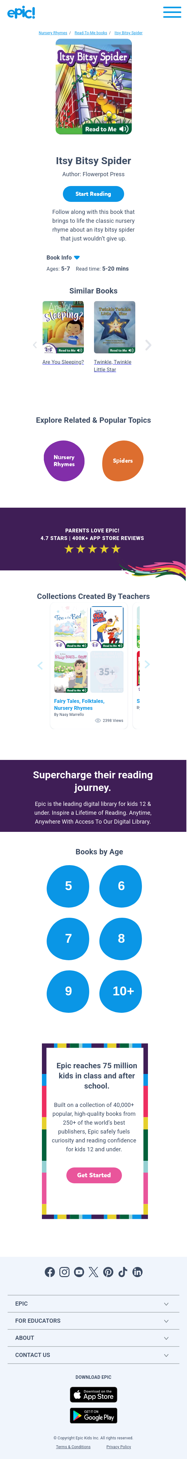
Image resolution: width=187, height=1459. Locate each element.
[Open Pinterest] (108, 1272)
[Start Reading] (93, 194)
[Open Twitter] (94, 1272)
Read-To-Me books (91, 33)
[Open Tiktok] (123, 1272)
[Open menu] (172, 13)
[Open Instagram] (64, 1272)
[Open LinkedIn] (137, 1272)
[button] (89, 665)
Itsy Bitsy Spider (129, 33)
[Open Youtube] (79, 1272)
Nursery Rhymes (53, 33)
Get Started (94, 1175)
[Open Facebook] (50, 1272)
